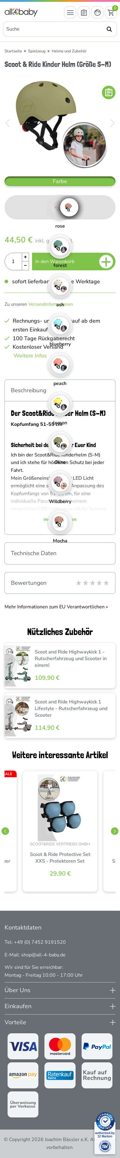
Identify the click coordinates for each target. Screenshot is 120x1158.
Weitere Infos (30, 355)
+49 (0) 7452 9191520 (40, 942)
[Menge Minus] (25, 266)
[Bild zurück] (7, 123)
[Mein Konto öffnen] (97, 12)
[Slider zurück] (5, 831)
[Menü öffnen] (70, 12)
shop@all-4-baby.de (43, 955)
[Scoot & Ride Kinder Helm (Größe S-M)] (60, 123)
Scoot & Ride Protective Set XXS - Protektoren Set (60, 857)
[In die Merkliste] (108, 92)
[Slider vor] (114, 831)
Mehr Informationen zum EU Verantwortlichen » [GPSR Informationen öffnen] (56, 607)
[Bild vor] (112, 123)
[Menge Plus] (25, 257)
